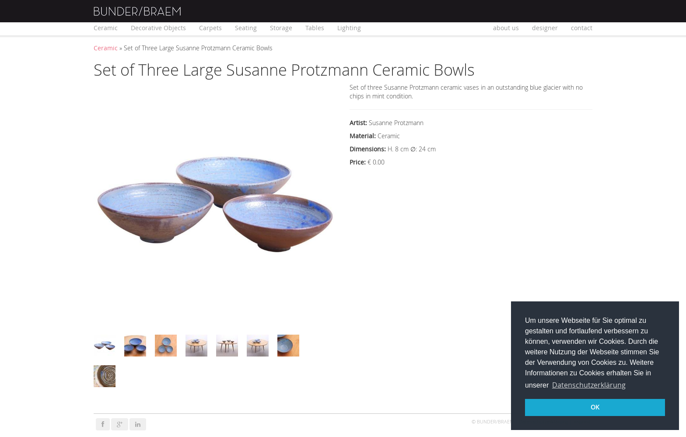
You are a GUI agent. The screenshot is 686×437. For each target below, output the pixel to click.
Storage (281, 28)
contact (581, 28)
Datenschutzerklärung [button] (589, 385)
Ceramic (106, 28)
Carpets (210, 28)
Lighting (349, 28)
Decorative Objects (158, 28)
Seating (246, 28)
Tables (314, 28)
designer (545, 28)
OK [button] (595, 407)
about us (506, 28)
